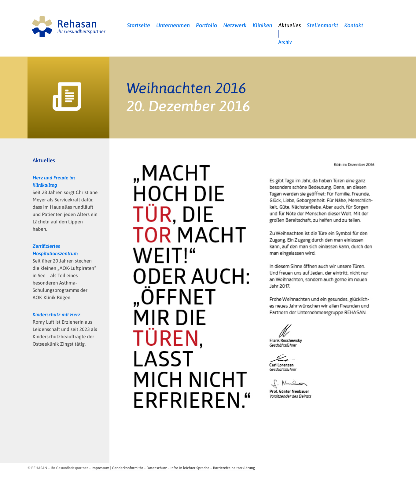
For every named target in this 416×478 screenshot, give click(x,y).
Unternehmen (173, 25)
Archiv (285, 42)
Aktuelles (289, 25)
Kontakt (353, 25)
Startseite (138, 25)
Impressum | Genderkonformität (117, 468)
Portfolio (206, 25)
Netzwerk (235, 25)
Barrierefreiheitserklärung (234, 468)
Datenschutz (157, 468)
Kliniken (262, 25)
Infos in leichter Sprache (190, 468)
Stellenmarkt (322, 25)
